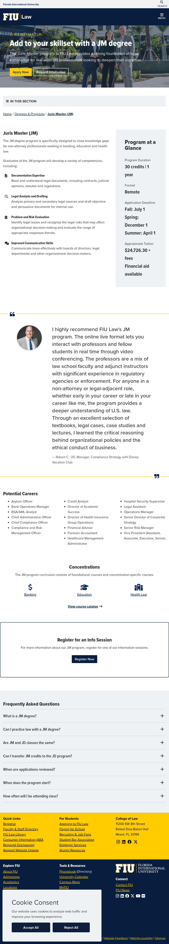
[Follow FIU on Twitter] (133, 896)
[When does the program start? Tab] (84, 782)
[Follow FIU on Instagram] (118, 896)
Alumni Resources (72, 850)
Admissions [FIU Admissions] (11, 876)
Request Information (51, 72)
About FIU (10, 871)
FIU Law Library (14, 834)
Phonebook (67, 871)
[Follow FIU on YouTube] (139, 896)
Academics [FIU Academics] (11, 882)
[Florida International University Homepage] (21, 4)
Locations (10, 887)
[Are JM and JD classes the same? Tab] (84, 742)
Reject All (71, 927)
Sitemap (160, 938)
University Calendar (73, 876)
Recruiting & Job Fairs (75, 834)
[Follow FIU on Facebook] (128, 896)
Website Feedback (116, 938)
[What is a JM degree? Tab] (84, 716)
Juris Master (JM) (60, 113)
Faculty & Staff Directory (20, 829)
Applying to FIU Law (73, 823)
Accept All (31, 927)
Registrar (9, 823)
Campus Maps (69, 882)
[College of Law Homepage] (17, 16)
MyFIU (64, 887)
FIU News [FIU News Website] (123, 890)
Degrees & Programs (30, 113)
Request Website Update (21, 850)
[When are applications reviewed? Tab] (84, 769)
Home (7, 113)
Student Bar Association (76, 839)
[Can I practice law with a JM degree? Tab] (84, 729)
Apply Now (21, 72)
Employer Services (72, 844)
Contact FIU (124, 884)
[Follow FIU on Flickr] (144, 896)
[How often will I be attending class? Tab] (84, 796)
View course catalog (83, 606)
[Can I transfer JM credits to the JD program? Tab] (84, 756)
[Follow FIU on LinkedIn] (122, 896)
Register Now (84, 659)
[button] (162, 16)
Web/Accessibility (141, 938)
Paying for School (72, 829)
